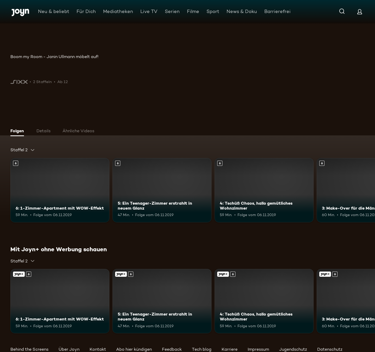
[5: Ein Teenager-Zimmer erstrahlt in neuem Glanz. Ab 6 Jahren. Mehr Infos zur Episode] (162, 190)
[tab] (18, 131)
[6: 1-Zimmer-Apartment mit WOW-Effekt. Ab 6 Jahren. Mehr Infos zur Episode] (59, 190)
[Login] (359, 11)
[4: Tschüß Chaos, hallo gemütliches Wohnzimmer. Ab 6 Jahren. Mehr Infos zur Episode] (264, 190)
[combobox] (23, 150)
